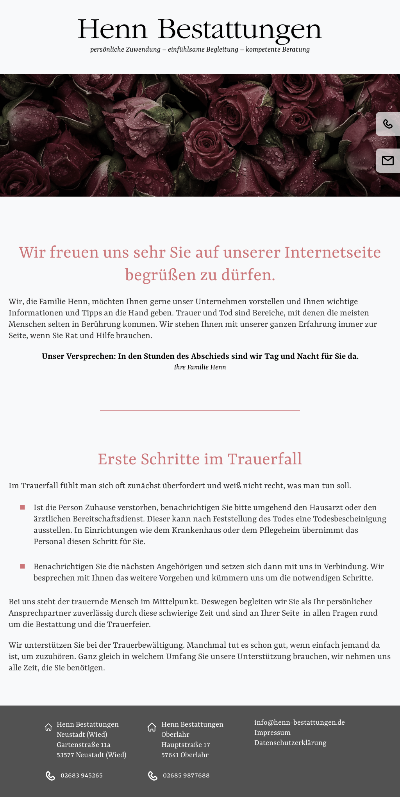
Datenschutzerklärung (290, 743)
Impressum (272, 733)
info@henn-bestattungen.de (299, 723)
